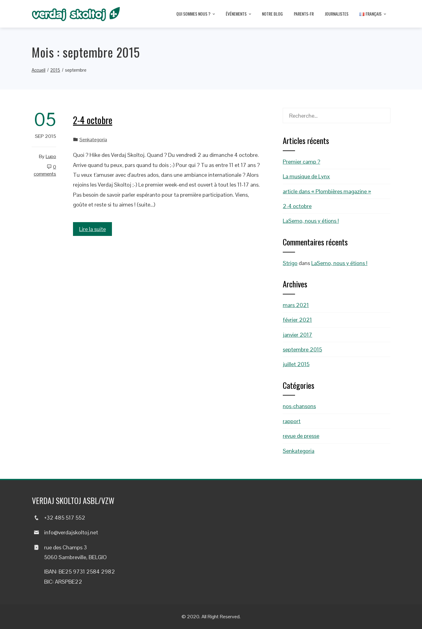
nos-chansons (299, 406)
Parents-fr (304, 13)
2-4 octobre (92, 120)
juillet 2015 (296, 364)
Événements (239, 14)
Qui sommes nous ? (196, 14)
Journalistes (336, 13)
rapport (292, 421)
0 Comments (45, 170)
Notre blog (272, 13)
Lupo (51, 156)
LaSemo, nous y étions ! (311, 220)
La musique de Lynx (306, 176)
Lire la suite (92, 229)
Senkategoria (93, 139)
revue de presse (301, 435)
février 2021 (297, 319)
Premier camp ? (301, 161)
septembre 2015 (302, 349)
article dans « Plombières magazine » (327, 191)
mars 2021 (296, 305)
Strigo (290, 263)
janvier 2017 (297, 334)
